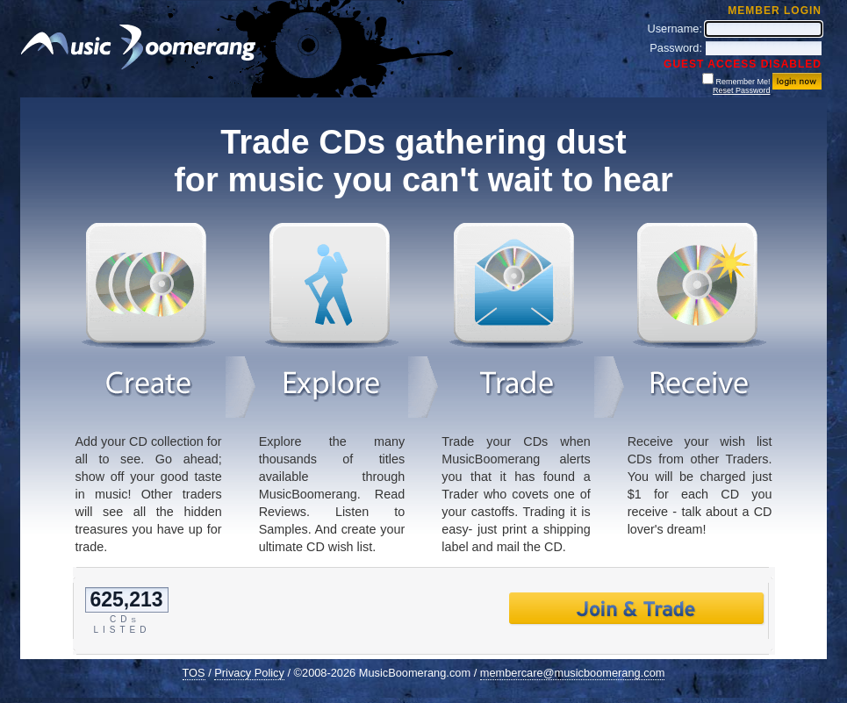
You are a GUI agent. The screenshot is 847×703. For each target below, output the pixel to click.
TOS (194, 672)
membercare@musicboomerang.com (572, 672)
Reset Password (742, 90)
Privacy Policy (249, 672)
